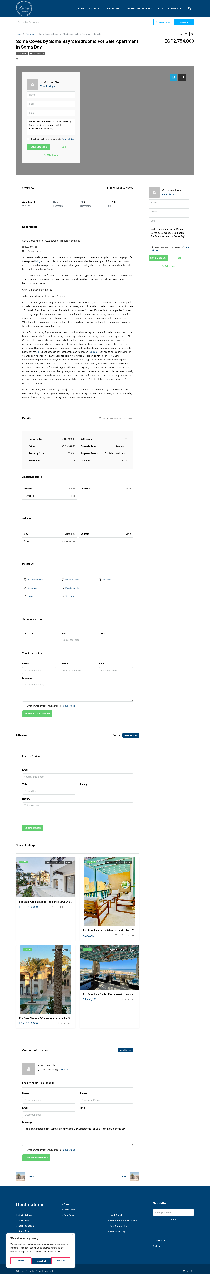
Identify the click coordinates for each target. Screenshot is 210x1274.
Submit (173, 1215)
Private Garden (72, 586)
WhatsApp (51, 155)
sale (38, 352)
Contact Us (174, 8)
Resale (68, 858)
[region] (40, 1251)
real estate (94, 352)
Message (27, 674)
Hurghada (23, 1233)
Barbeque (32, 586)
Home (81, 8)
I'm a (82, 1104)
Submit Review (33, 824)
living (37, 261)
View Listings (47, 86)
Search (184, 22)
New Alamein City (118, 1222)
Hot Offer (59, 858)
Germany (160, 1237)
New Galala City (117, 1228)
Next (124, 1172)
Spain (158, 1242)
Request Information (36, 1154)
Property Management (140, 8)
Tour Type (28, 629)
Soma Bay (23, 1227)
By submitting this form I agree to (50, 139)
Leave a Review (131, 732)
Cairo (67, 1200)
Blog (161, 8)
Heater (31, 593)
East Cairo (69, 1211)
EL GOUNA (23, 1216)
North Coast (116, 1211)
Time (102, 629)
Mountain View (72, 579)
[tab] (173, 77)
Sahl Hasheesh (26, 1222)
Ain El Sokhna (25, 1211)
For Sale (22, 53)
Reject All (41, 1261)
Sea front (69, 593)
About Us (94, 8)
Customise (20, 1261)
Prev (31, 1172)
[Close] (73, 1236)
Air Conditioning (35, 579)
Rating (83, 780)
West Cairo (69, 1206)
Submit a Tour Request (37, 710)
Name (25, 660)
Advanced (163, 22)
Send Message (38, 147)
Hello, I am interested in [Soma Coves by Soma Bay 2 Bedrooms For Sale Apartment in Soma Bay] (51, 127)
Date (63, 629)
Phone (64, 660)
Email (102, 660)
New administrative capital (123, 1217)
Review (26, 795)
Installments (37, 53)
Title (24, 780)
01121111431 (47, 1065)
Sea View (107, 579)
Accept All (61, 1261)
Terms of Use (68, 139)
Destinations (111, 8)
